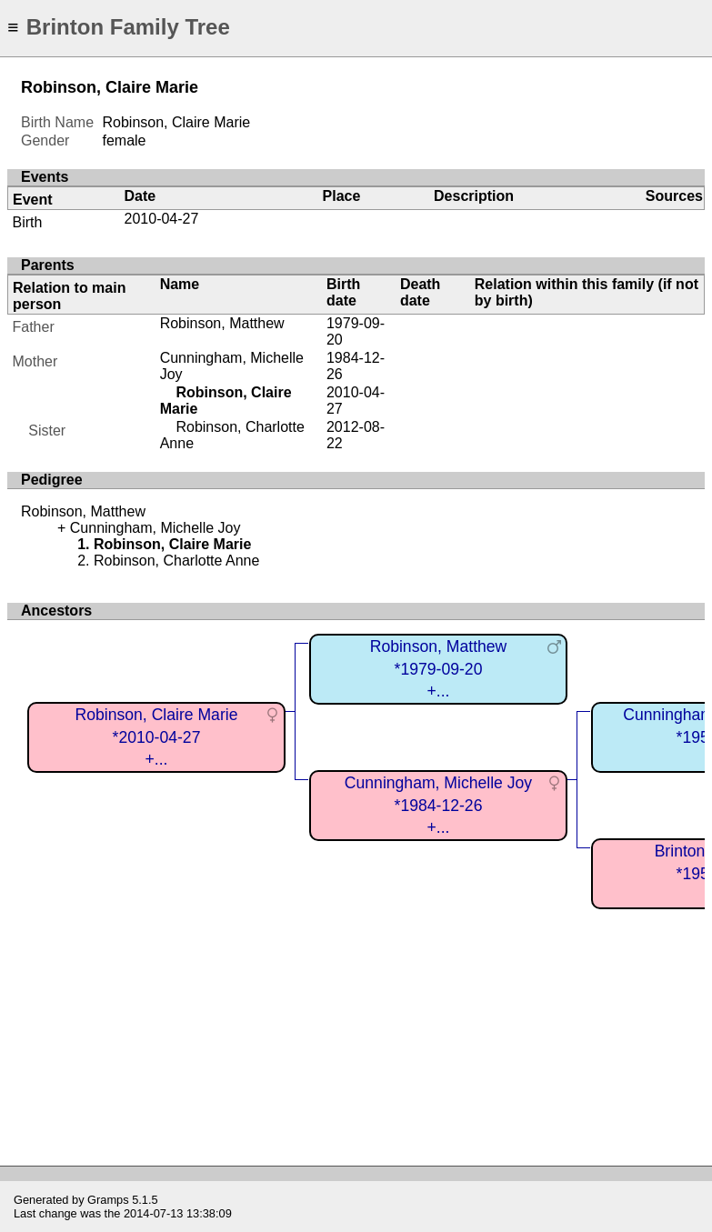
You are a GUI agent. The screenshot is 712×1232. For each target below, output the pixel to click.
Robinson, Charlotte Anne (176, 560)
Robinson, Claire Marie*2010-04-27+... (156, 737)
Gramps (108, 1200)
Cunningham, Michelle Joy (155, 528)
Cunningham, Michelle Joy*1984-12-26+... (438, 805)
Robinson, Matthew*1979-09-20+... (438, 668)
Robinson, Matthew (222, 323)
